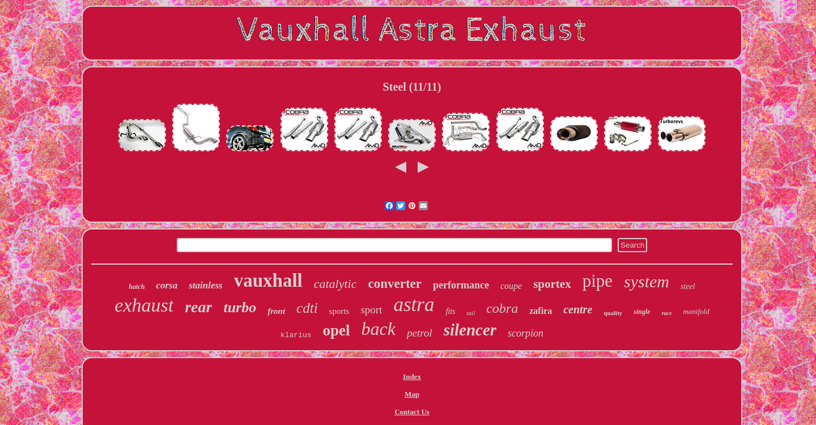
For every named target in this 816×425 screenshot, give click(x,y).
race (667, 313)
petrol (419, 333)
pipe (598, 281)
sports (339, 311)
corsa (166, 285)
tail (471, 312)
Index (412, 376)
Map (412, 394)
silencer (470, 330)
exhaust (143, 305)
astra (413, 305)
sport (371, 310)
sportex (552, 284)
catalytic (335, 284)
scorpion (525, 333)
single (642, 312)
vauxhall (268, 280)
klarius (296, 335)
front (276, 311)
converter (395, 284)
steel (688, 286)
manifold (696, 311)
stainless (206, 285)
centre (577, 309)
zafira (540, 311)
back (379, 328)
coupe (511, 286)
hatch (136, 287)
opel (336, 330)
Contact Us (412, 411)
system (646, 281)
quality (613, 312)
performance (461, 285)
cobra (502, 308)
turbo (239, 307)
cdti (307, 308)
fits (450, 311)
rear (198, 307)
